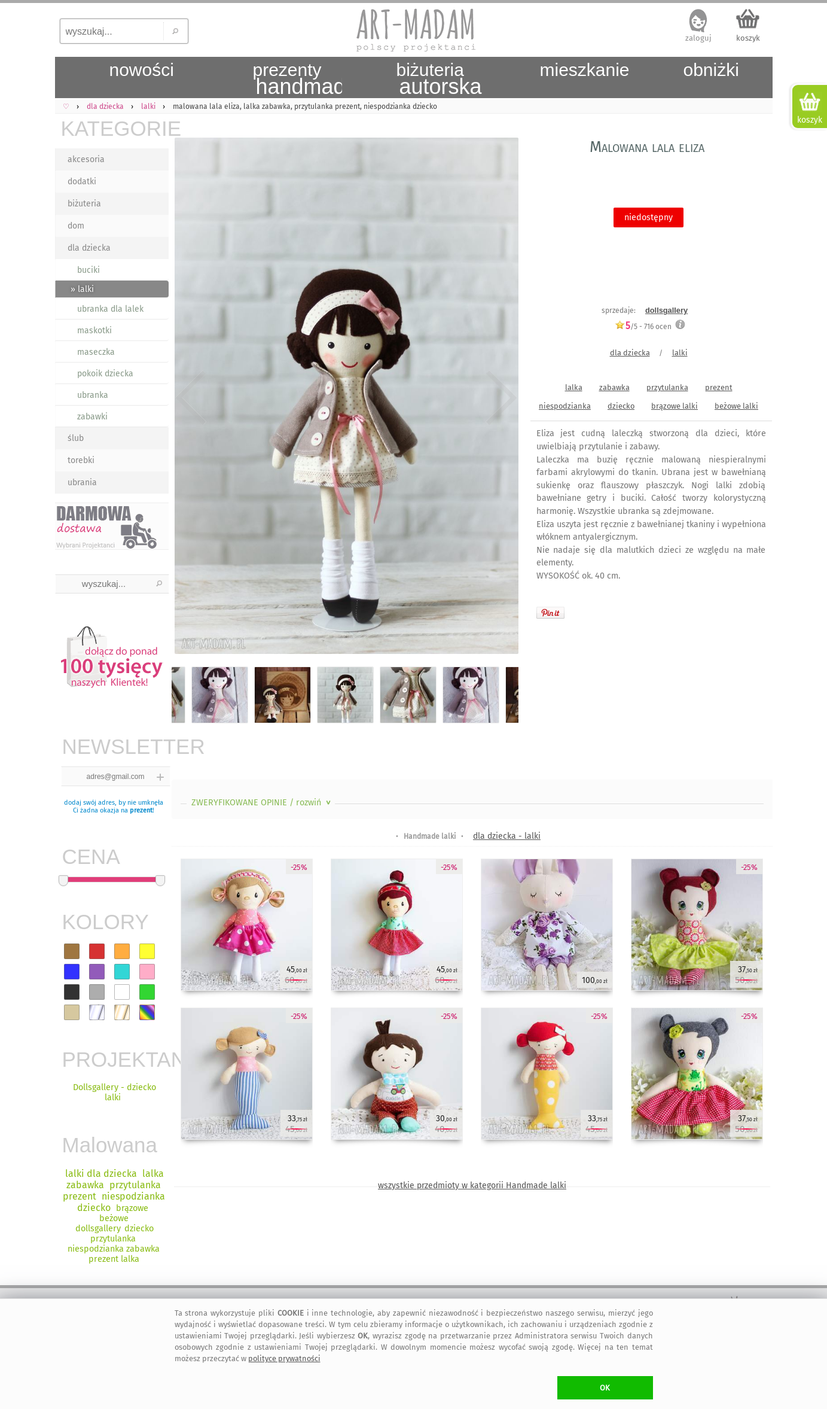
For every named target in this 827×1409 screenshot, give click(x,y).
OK (605, 1387)
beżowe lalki (736, 405)
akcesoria (86, 159)
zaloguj (698, 38)
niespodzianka (565, 405)
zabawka (614, 387)
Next (499, 398)
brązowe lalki (674, 405)
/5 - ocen (643, 326)
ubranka (92, 395)
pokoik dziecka (105, 374)
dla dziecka (89, 248)
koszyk (748, 38)
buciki (88, 270)
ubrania (82, 482)
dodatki (82, 181)
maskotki (94, 330)
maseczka (96, 352)
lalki (680, 352)
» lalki (82, 289)
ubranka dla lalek (110, 309)
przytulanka (667, 387)
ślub (76, 438)
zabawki (92, 417)
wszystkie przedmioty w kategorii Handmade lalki (472, 1185)
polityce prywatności (284, 1358)
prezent (141, 810)
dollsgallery (666, 310)
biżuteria (84, 204)
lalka (573, 387)
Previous (191, 398)
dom (76, 226)
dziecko (621, 405)
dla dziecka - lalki (507, 836)
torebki (81, 460)
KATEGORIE (115, 128)
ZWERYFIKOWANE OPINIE (262, 803)
